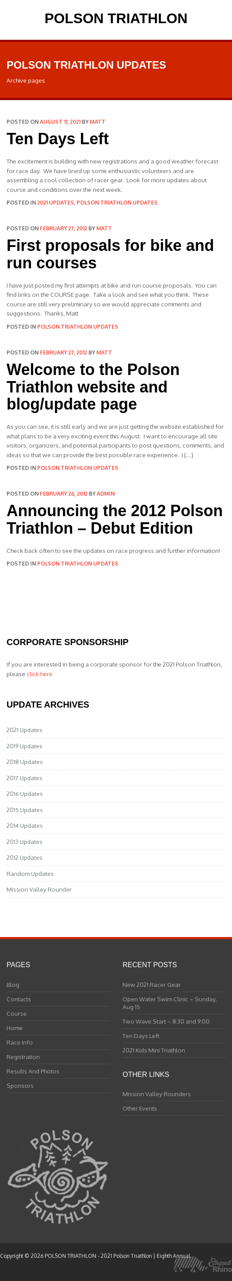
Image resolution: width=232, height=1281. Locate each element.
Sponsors (20, 1085)
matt (97, 121)
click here (40, 673)
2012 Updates (24, 857)
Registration (23, 1056)
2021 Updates (55, 202)
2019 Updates (24, 746)
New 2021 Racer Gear (152, 984)
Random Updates (30, 873)
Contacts (19, 999)
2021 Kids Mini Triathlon (154, 1050)
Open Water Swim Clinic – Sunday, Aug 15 (170, 1002)
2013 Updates (24, 841)
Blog (13, 984)
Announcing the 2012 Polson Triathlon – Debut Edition (115, 519)
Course (17, 1013)
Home (15, 1027)
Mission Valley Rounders (157, 1093)
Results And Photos (33, 1071)
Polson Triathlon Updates (117, 202)
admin (106, 493)
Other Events (140, 1108)
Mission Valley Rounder (39, 889)
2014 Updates (25, 825)
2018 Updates (25, 761)
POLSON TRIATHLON (116, 18)
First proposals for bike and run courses (110, 254)
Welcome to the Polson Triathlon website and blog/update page (93, 387)
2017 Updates (24, 777)
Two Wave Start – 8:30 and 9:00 (166, 1021)
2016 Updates (25, 793)
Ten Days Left (58, 139)
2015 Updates (25, 809)
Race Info (20, 1042)
